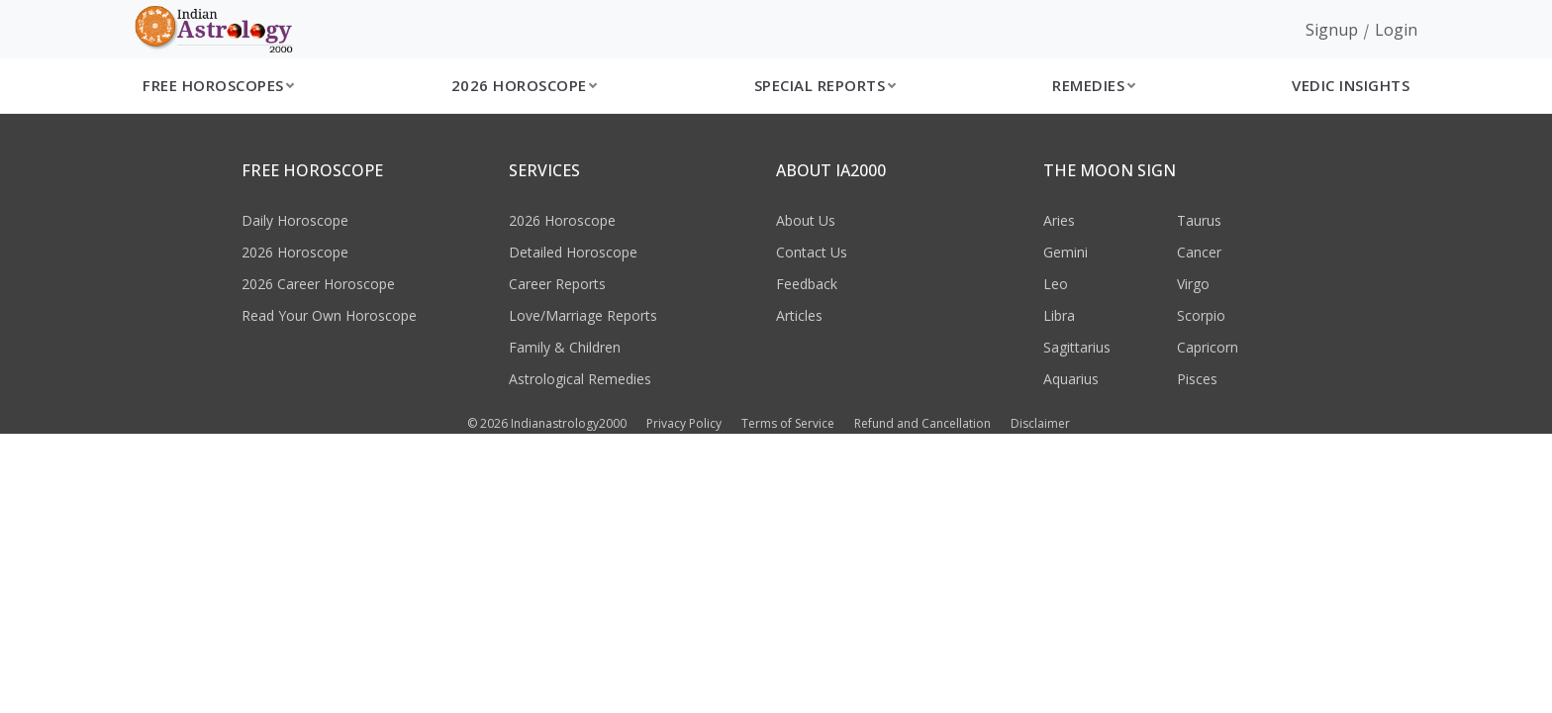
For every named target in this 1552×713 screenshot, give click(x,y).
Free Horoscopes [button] (213, 85)
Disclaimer (1040, 423)
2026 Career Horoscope (318, 283)
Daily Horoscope (295, 220)
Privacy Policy (684, 423)
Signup (1332, 30)
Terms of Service (787, 423)
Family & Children (565, 347)
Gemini (1065, 252)
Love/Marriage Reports (583, 315)
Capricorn (1207, 347)
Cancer (1199, 252)
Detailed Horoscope (573, 252)
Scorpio (1201, 315)
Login (1396, 30)
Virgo (1193, 283)
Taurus (1199, 220)
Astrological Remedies (580, 378)
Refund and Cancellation (922, 423)
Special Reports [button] (820, 85)
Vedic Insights (1350, 85)
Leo (1055, 283)
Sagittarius (1077, 347)
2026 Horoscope (295, 252)
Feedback (806, 283)
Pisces (1197, 378)
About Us (805, 220)
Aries (1059, 220)
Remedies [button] (1088, 85)
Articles (799, 315)
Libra (1059, 315)
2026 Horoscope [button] (519, 85)
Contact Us (811, 252)
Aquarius (1071, 378)
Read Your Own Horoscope (329, 315)
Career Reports (557, 283)
